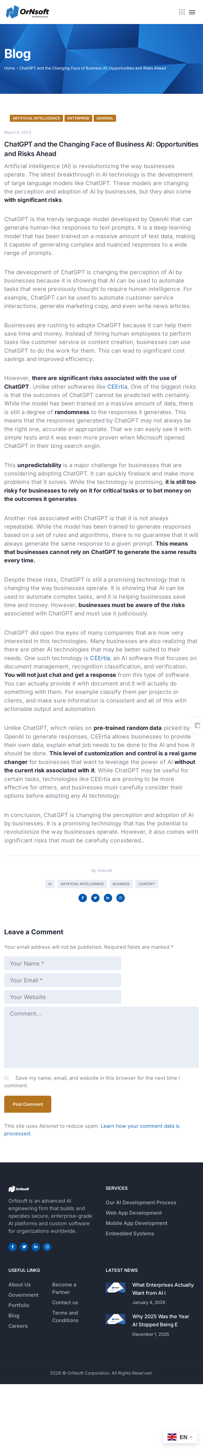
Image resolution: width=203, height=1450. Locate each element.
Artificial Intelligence (36, 217)
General (104, 217)
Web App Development (134, 1279)
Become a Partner (64, 1354)
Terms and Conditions (65, 1382)
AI (50, 983)
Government (23, 1361)
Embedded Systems (130, 1299)
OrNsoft (104, 970)
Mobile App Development (136, 1289)
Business (121, 983)
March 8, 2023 (17, 231)
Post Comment (28, 1170)
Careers (18, 1392)
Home (9, 68)
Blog (13, 1381)
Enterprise (78, 217)
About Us (19, 1350)
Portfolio (18, 1371)
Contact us (65, 1368)
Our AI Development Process (141, 1268)
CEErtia (117, 485)
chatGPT (147, 983)
